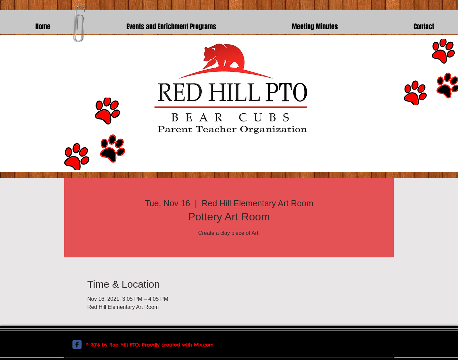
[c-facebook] (77, 344)
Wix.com (204, 345)
